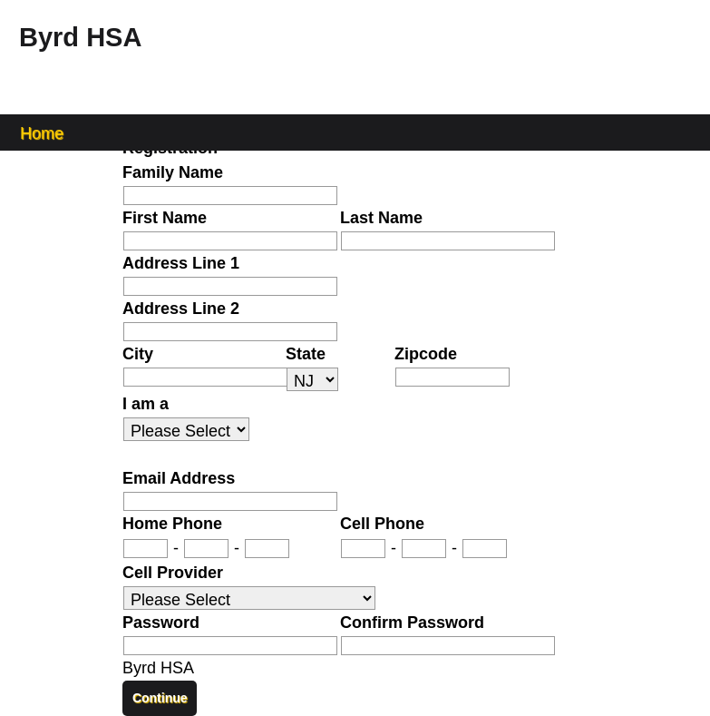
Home (42, 132)
